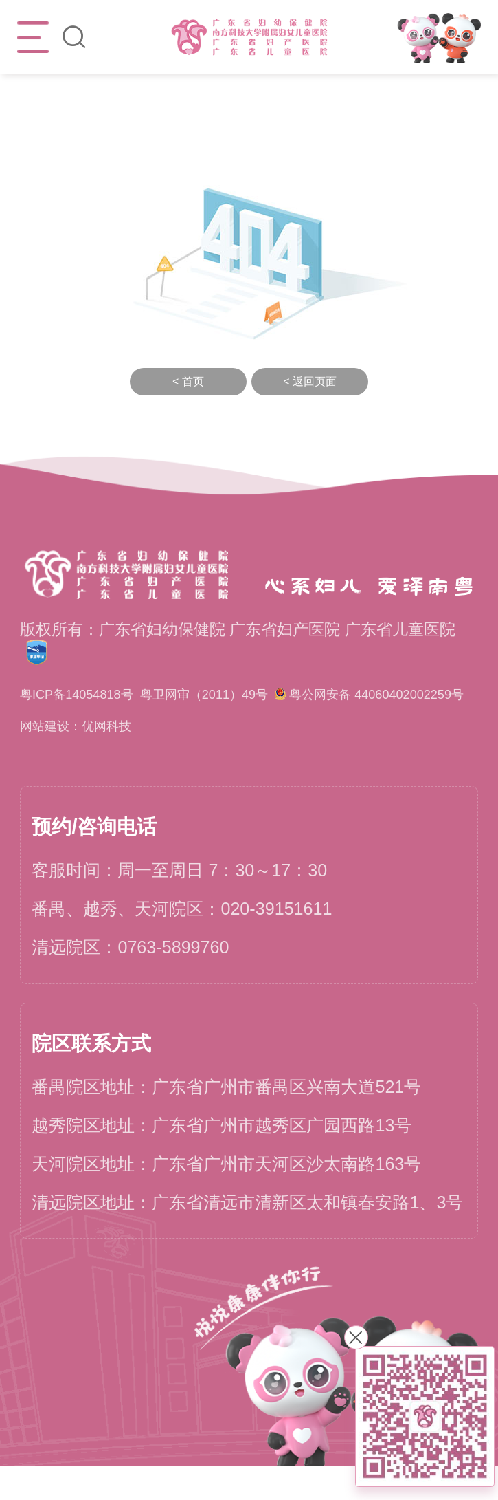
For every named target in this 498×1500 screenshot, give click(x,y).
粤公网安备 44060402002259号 (139, 726)
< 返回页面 (310, 381)
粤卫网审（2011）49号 (254, 695)
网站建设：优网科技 (91, 759)
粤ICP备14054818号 (92, 695)
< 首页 (188, 381)
